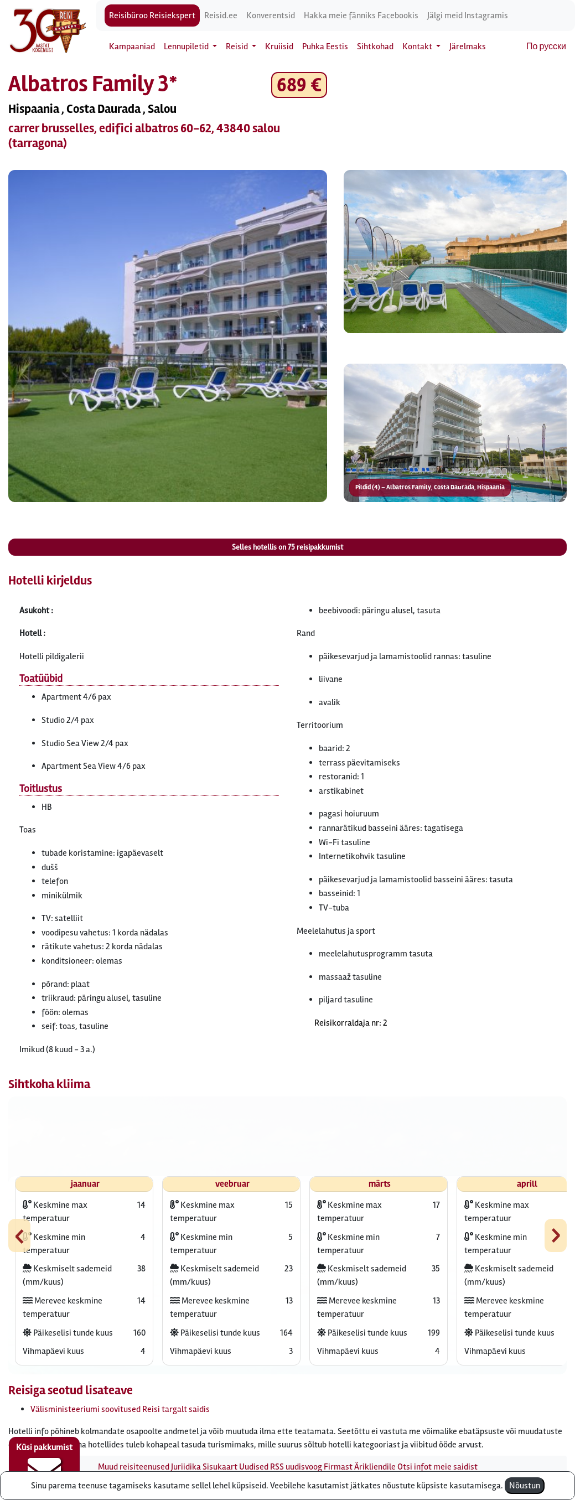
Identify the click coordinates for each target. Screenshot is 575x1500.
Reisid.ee (220, 15)
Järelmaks (467, 46)
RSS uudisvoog (296, 1466)
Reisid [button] (238, 46)
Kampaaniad (132, 46)
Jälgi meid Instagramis (467, 15)
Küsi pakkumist (44, 1464)
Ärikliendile (375, 1466)
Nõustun (524, 1485)
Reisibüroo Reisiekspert (152, 15)
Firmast (338, 1466)
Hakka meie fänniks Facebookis (361, 15)
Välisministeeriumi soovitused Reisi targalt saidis (120, 1409)
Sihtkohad (375, 46)
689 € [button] (299, 85)
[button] (167, 336)
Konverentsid (270, 15)
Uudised (253, 1466)
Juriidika (186, 1466)
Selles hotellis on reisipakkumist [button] (287, 547)
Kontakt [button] (418, 46)
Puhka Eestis (325, 46)
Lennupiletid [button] (187, 46)
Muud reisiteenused (133, 1466)
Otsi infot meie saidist (437, 1466)
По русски (546, 46)
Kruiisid (279, 46)
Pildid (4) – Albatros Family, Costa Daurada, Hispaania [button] (430, 487)
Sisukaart (220, 1466)
